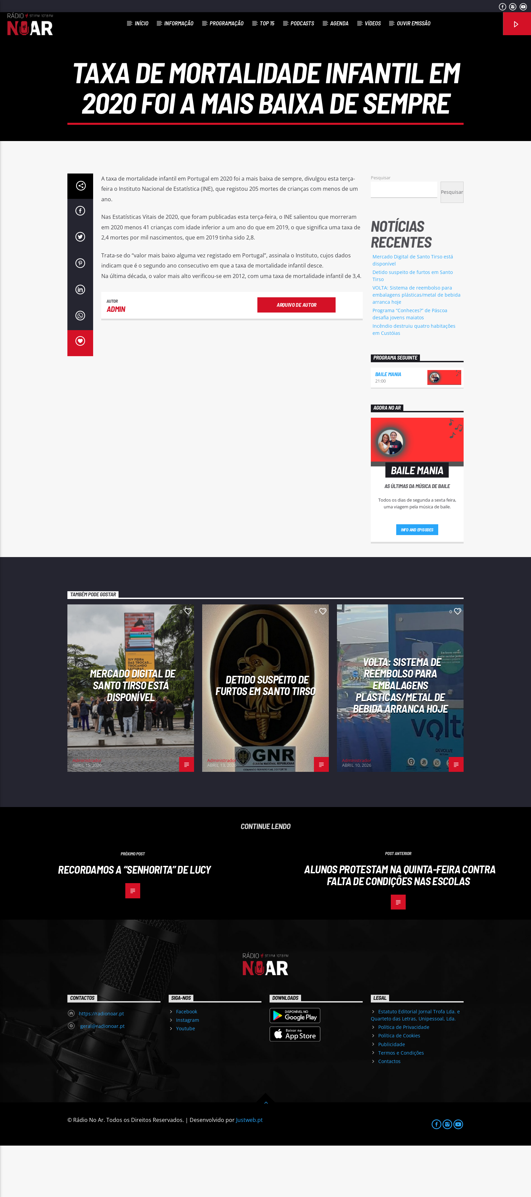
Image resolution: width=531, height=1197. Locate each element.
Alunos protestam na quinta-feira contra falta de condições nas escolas (399, 926)
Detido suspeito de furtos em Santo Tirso (265, 736)
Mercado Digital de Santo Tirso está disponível (132, 736)
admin (116, 360)
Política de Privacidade (403, 1078)
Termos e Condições (401, 1104)
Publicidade (391, 1095)
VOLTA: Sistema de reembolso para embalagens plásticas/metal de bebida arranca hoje (417, 346)
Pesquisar (380, 229)
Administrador (87, 812)
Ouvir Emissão (413, 23)
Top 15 (267, 23)
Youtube (185, 1080)
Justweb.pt (249, 1171)
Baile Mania (388, 425)
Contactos (389, 1112)
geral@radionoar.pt (102, 1077)
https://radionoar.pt (101, 1065)
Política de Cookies (399, 1087)
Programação (226, 23)
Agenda (339, 23)
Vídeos (373, 23)
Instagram (187, 1071)
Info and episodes (417, 581)
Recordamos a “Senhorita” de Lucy (134, 920)
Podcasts (302, 23)
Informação (178, 23)
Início (141, 23)
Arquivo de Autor (296, 356)
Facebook (186, 1063)
